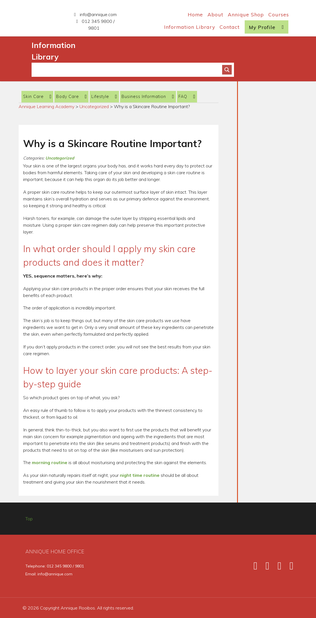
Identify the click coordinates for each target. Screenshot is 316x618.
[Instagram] (277, 567)
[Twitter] (265, 567)
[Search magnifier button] (227, 70)
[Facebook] (253, 567)
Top (29, 518)
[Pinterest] (288, 567)
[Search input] (129, 70)
